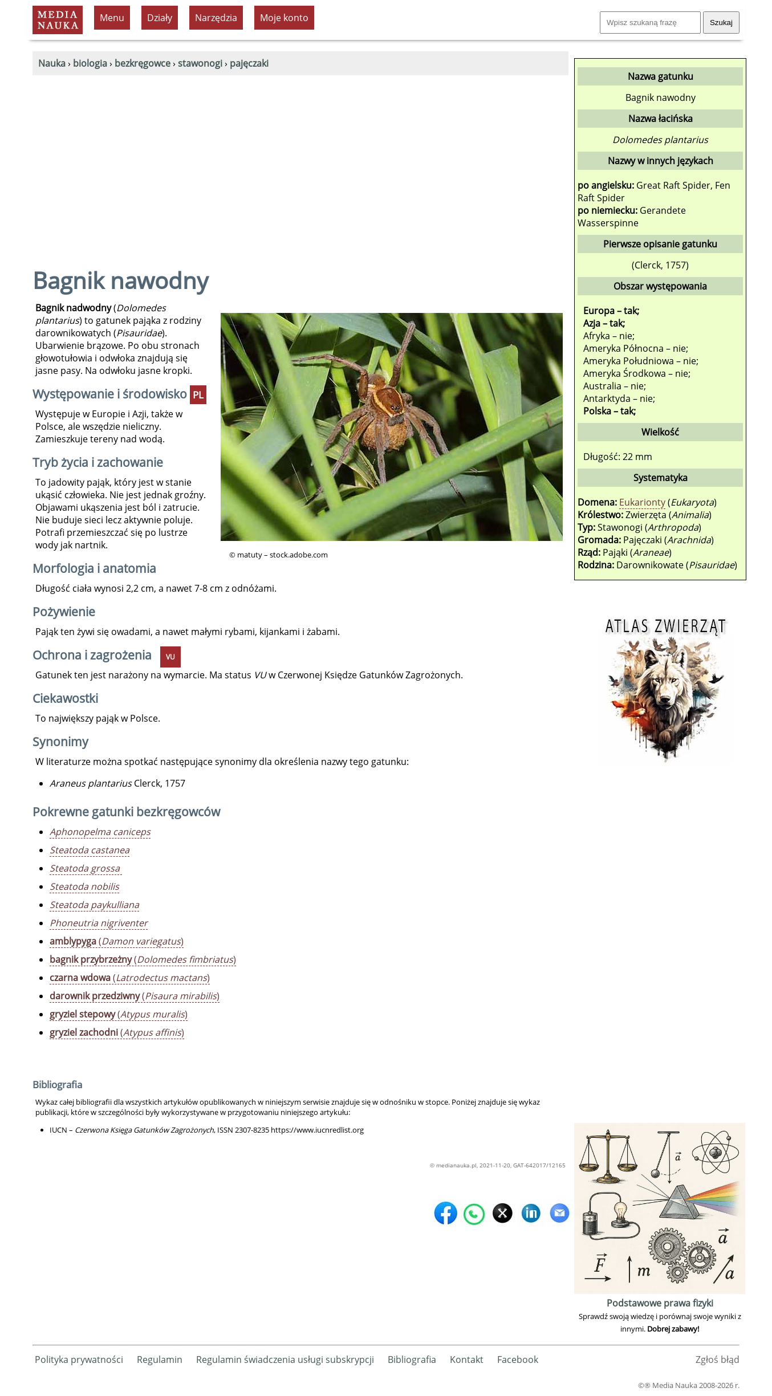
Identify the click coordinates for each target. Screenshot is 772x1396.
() (117, 941)
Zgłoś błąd (718, 1359)
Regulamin (159, 1359)
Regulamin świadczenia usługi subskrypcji (285, 1359)
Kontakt (466, 1359)
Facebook (517, 1359)
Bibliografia (412, 1359)
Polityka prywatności (79, 1359)
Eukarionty (642, 502)
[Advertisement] (300, 161)
